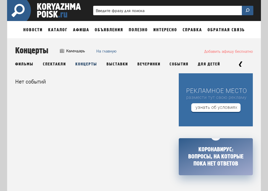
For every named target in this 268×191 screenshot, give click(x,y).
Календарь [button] (72, 51)
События (179, 64)
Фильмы (24, 64)
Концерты (86, 64)
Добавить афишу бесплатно (228, 51)
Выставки (117, 64)
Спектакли (54, 64)
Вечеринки (148, 64)
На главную (106, 51)
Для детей (209, 64)
